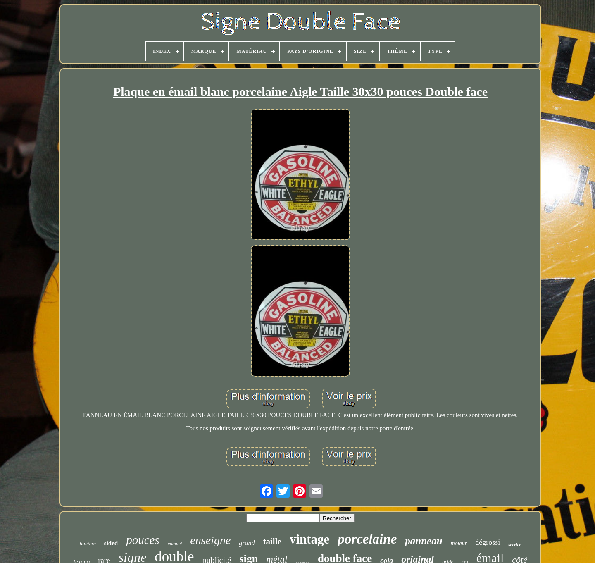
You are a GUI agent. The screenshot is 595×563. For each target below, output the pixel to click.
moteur (459, 543)
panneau (423, 540)
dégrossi (487, 542)
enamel (175, 543)
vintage (309, 539)
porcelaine (367, 539)
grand (247, 542)
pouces (142, 539)
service (514, 544)
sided (111, 543)
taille (272, 541)
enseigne (210, 540)
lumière (88, 543)
